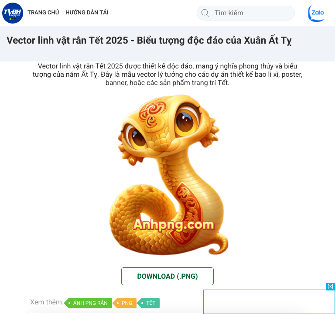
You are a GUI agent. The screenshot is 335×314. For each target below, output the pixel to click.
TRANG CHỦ (43, 13)
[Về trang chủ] (12, 13)
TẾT (150, 303)
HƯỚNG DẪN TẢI (86, 13)
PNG (127, 303)
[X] (330, 287)
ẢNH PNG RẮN (90, 303)
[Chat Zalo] (316, 13)
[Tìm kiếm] (205, 13)
